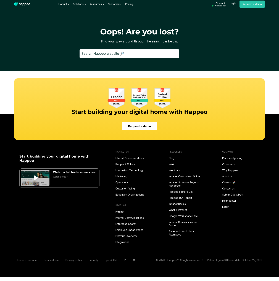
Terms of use (51, 260)
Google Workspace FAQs (184, 215)
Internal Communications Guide (183, 224)
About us (227, 176)
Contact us (228, 188)
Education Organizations (129, 194)
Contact (221, 4)
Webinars (174, 170)
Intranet (119, 211)
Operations (121, 182)
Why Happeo (230, 170)
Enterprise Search (125, 223)
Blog (171, 158)
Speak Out (111, 260)
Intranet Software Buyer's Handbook (184, 184)
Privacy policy (73, 260)
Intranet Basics (177, 203)
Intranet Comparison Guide (184, 176)
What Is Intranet (178, 209)
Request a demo (252, 4)
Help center (229, 200)
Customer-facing (125, 188)
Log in (225, 206)
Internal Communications (129, 158)
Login (233, 3)
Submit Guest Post (232, 194)
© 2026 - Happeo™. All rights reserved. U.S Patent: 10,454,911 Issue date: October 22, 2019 (209, 260)
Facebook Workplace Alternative (181, 233)
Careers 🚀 (228, 182)
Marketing (121, 176)
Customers (228, 164)
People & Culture (125, 164)
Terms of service (27, 260)
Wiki (171, 164)
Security (93, 260)
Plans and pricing (232, 158)
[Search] (129, 53)
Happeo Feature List (181, 191)
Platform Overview (126, 235)
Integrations (122, 242)
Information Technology (129, 170)
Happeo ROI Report (180, 197)
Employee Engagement (129, 229)
